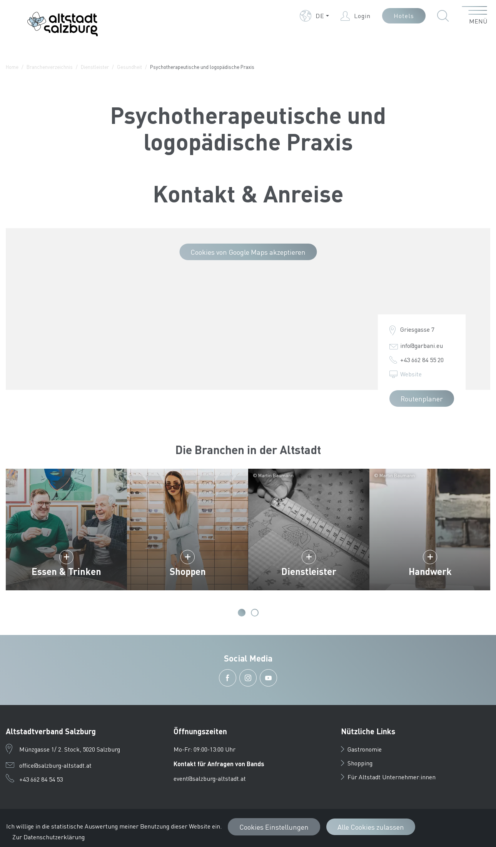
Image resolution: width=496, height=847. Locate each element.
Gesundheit (129, 66)
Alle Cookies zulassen (370, 826)
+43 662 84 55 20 (422, 360)
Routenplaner (422, 398)
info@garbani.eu (421, 345)
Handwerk (430, 571)
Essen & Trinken (66, 571)
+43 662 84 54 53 (41, 779)
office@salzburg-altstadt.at (55, 765)
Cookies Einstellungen (274, 826)
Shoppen (188, 571)
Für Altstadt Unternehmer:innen (388, 777)
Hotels (404, 16)
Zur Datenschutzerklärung (48, 837)
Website (411, 374)
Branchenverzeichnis (50, 66)
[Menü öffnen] (474, 16)
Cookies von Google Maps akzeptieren (248, 251)
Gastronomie (361, 749)
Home (12, 66)
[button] (314, 16)
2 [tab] (255, 612)
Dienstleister (95, 66)
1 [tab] (241, 612)
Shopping (356, 763)
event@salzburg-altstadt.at (210, 778)
